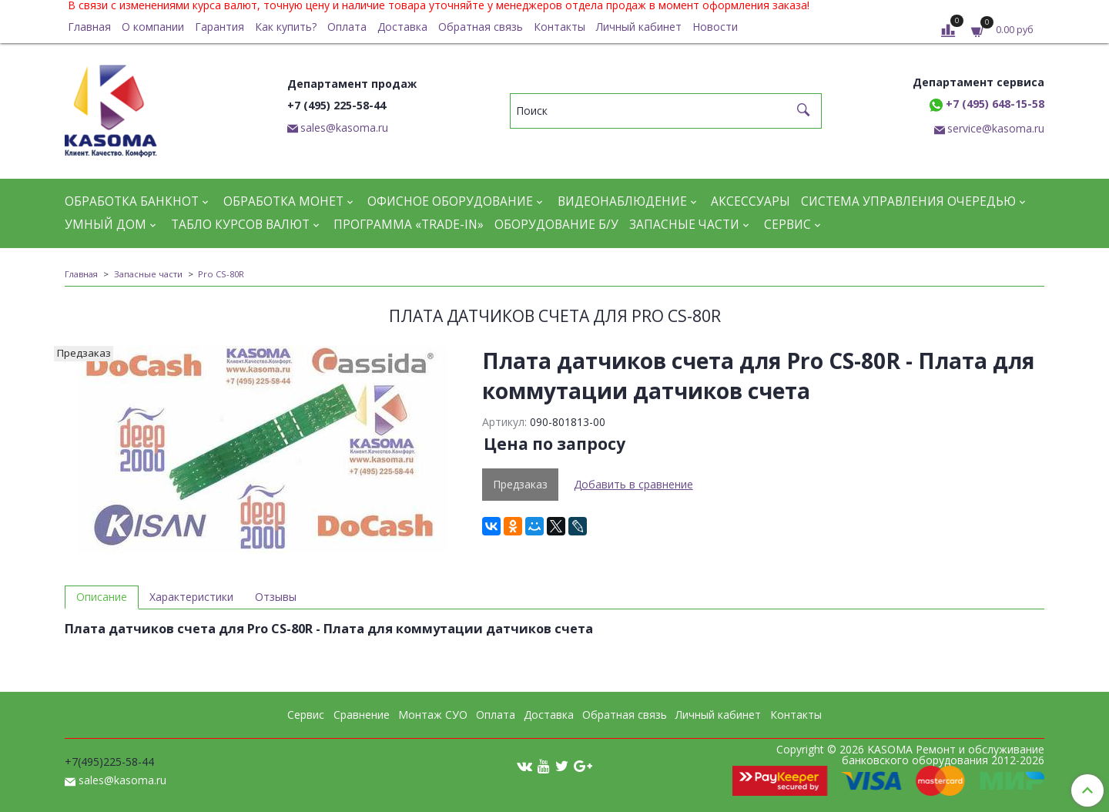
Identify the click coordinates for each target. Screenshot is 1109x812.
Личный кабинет (639, 26)
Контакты (559, 26)
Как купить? (286, 26)
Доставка (402, 26)
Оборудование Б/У (556, 224)
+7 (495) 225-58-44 (336, 105)
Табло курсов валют (240, 224)
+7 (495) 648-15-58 (987, 103)
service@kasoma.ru (995, 128)
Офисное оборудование (450, 201)
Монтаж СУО (432, 714)
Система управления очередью (908, 201)
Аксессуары (750, 201)
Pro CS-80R (221, 274)
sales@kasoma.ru (344, 127)
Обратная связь (480, 26)
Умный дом (105, 224)
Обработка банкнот (132, 201)
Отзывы (276, 596)
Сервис (787, 224)
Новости (715, 26)
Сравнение (361, 714)
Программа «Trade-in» (408, 224)
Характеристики (191, 596)
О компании (153, 26)
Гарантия (219, 26)
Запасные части (684, 224)
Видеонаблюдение (622, 201)
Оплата (347, 26)
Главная (89, 26)
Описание (101, 596)
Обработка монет (283, 201)
